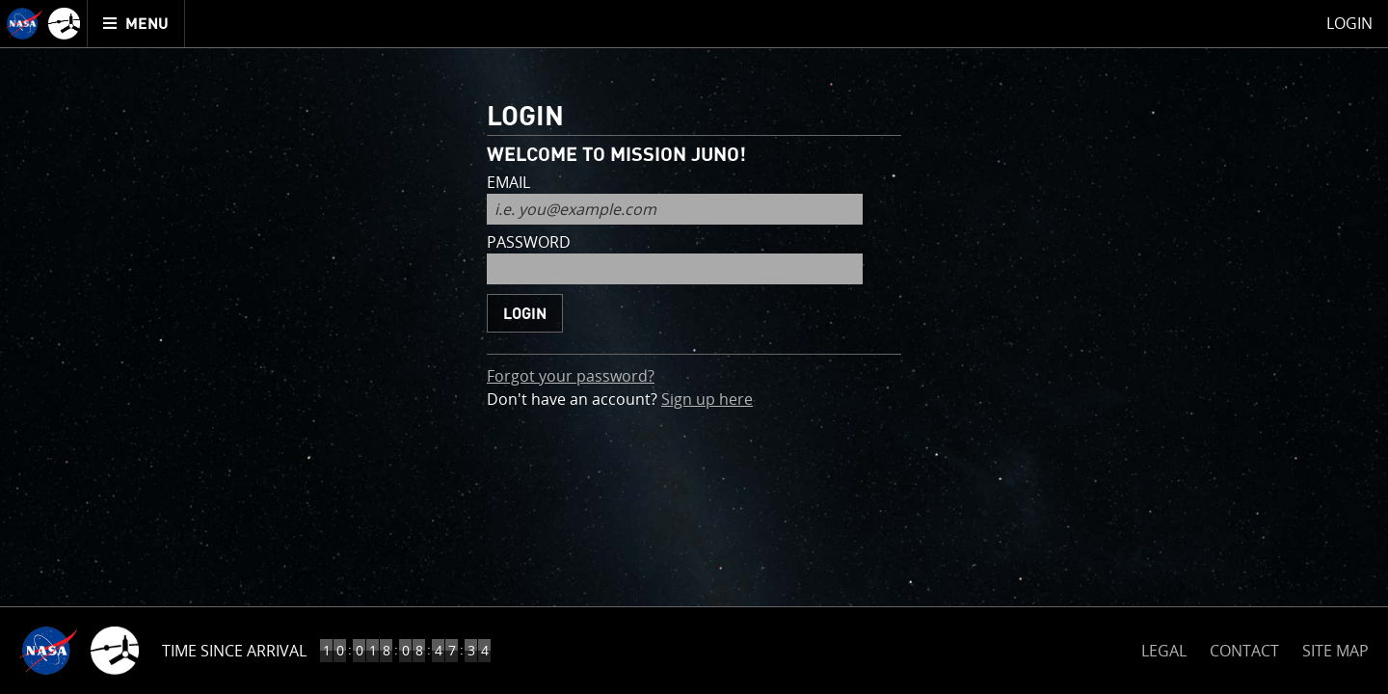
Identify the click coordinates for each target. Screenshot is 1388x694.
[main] (694, 347)
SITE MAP (1335, 650)
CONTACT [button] (1244, 650)
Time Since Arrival (234, 650)
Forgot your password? (570, 376)
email (508, 183)
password (529, 243)
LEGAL (1164, 647)
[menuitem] (136, 23)
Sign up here (707, 398)
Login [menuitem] (1349, 23)
